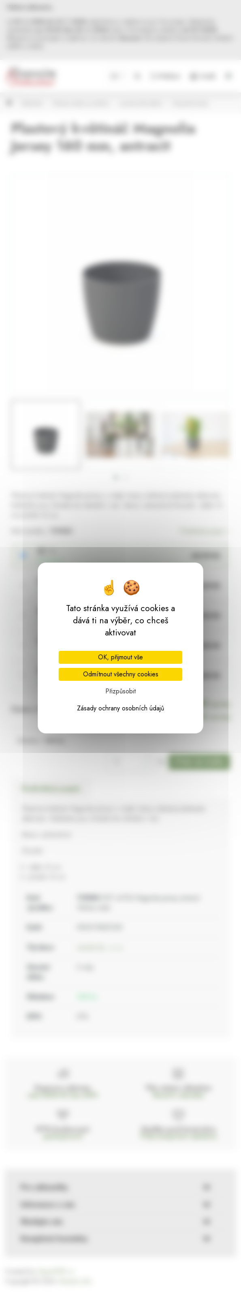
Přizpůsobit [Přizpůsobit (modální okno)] (120, 691)
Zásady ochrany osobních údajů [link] (120, 708)
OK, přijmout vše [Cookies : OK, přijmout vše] (120, 657)
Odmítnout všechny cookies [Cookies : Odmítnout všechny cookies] (120, 674)
